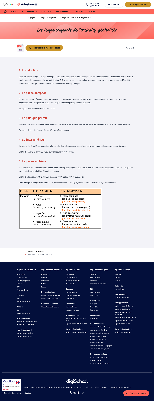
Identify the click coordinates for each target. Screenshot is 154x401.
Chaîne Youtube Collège (25, 333)
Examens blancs (71, 277)
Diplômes (44, 277)
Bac (18, 298)
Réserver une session (73, 281)
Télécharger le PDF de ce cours (44, 48)
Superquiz (93, 304)
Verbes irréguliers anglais (98, 284)
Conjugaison (51, 18)
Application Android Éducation (27, 322)
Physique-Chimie (22, 290)
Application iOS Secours (123, 324)
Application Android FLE (98, 339)
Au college (41, 18)
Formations (45, 281)
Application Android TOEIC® (99, 333)
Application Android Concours (124, 306)
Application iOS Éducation (25, 325)
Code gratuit (70, 284)
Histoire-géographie (23, 281)
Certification (80, 11)
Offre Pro (89, 387)
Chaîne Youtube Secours (123, 332)
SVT (18, 287)
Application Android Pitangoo (50, 295)
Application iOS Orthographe (99, 349)
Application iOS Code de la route (76, 324)
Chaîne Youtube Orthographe (99, 363)
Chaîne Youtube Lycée (24, 336)
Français (20, 284)
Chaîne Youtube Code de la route (76, 332)
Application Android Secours (124, 321)
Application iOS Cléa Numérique (125, 317)
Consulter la (16, 393)
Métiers (43, 284)
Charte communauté (38, 387)
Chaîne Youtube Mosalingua (99, 357)
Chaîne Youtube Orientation (50, 307)
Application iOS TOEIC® (98, 336)
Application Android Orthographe (101, 346)
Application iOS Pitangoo (49, 298)
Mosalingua (94, 318)
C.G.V (82, 387)
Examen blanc (119, 289)
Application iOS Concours (123, 309)
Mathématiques (22, 277)
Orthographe (30, 18)
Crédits (96, 387)
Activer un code (17, 11)
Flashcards (94, 295)
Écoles (43, 287)
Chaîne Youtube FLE (96, 360)
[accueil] (5, 11)
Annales (117, 281)
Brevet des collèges (23, 302)
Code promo (94, 281)
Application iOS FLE (96, 342)
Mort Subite (94, 307)
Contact (104, 387)
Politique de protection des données (60, 387)
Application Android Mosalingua (100, 327)
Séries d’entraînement (73, 310)
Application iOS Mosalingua (99, 330)
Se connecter (114, 4)
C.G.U (76, 387)
